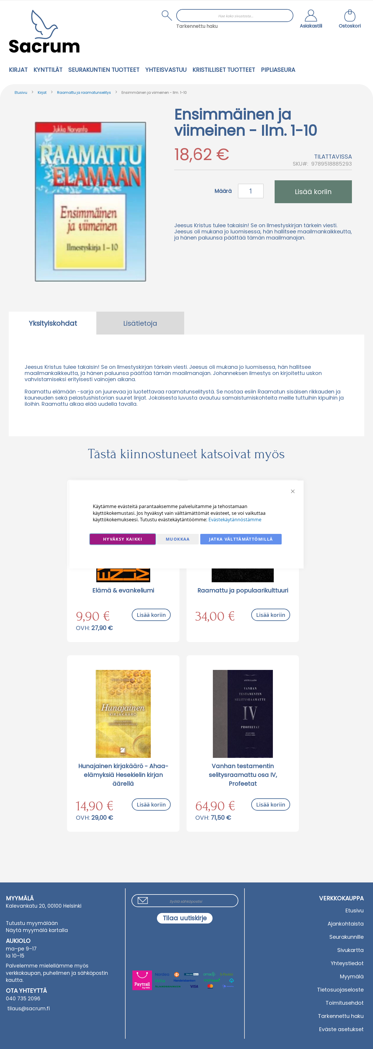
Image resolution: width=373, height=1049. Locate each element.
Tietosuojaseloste (340, 989)
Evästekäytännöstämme (234, 519)
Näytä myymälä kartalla (37, 930)
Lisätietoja (140, 323)
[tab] (53, 323)
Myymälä (352, 976)
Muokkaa (178, 539)
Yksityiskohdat (53, 323)
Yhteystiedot (347, 963)
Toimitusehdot (345, 1002)
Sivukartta (350, 950)
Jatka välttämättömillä (241, 539)
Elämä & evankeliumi (123, 590)
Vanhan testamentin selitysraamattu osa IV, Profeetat (243, 775)
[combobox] (234, 15)
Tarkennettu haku (197, 26)
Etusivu (21, 92)
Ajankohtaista (346, 923)
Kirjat (42, 92)
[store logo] (44, 31)
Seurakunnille (346, 937)
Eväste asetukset (341, 1029)
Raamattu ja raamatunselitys (84, 92)
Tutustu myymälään (32, 923)
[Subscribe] (185, 918)
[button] (310, 19)
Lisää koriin (151, 614)
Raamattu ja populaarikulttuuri (242, 590)
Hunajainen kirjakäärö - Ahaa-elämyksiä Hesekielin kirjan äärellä (123, 775)
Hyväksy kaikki (122, 539)
